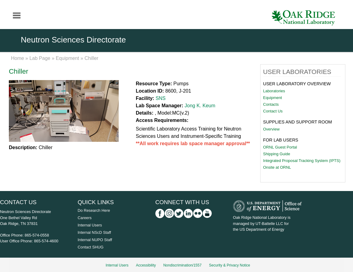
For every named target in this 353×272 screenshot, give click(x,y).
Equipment (67, 58)
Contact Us (273, 111)
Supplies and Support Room (297, 121)
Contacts (271, 104)
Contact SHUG (91, 247)
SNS (161, 98)
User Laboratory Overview (297, 83)
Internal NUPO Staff (95, 239)
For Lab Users (280, 140)
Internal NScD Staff (94, 232)
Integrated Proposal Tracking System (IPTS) (301, 160)
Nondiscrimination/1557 (182, 265)
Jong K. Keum (200, 105)
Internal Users (90, 225)
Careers (85, 217)
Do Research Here (94, 210)
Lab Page (39, 58)
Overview (271, 129)
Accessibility (146, 265)
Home (17, 58)
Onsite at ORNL (277, 167)
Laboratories (274, 91)
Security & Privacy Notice (229, 265)
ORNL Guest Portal (280, 147)
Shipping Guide (276, 154)
